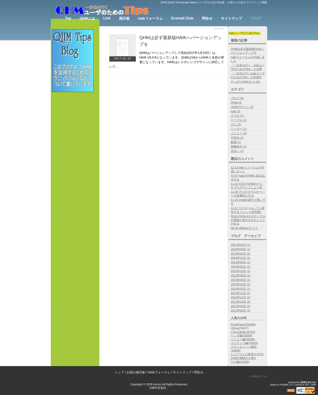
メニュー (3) (239, 133)
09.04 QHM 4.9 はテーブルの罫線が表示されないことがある (248, 220)
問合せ (207, 18)
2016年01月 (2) (240, 253)
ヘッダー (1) (239, 128)
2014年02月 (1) (240, 266)
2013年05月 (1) (240, 280)
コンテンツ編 (244, 343)
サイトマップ (231, 18)
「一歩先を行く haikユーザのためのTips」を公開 (248, 67)
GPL (307, 385)
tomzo (157, 384)
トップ (119, 372)
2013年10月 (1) (240, 271)
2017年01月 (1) (240, 244)
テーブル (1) (239, 120)
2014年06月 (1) (240, 262)
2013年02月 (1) (240, 288)
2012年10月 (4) (240, 301)
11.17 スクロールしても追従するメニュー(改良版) (248, 210)
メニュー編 (243, 339)
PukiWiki (284, 385)
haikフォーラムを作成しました (248, 58)
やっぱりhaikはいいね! (245, 81)
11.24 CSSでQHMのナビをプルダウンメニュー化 (247, 185)
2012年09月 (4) (240, 306)
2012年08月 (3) (240, 310)
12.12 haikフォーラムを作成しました (247, 169)
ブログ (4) (237, 98)
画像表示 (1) (239, 146)
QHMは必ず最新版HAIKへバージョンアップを (247, 50)
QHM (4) (236, 102)
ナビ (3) (236, 124)
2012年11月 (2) (240, 297)
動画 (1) (236, 142)
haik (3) (235, 111)
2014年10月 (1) (240, 257)
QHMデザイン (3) (242, 107)
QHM (303, 382)
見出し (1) (237, 151)
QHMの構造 (243, 358)
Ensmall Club (182, 18)
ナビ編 (240, 361)
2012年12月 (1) (240, 293)
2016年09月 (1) (240, 249)
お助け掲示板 (136, 372)
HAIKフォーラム (159, 372)
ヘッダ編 (241, 335)
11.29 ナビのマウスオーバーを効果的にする (248, 193)
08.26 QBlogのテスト (244, 228)
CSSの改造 (243, 332)
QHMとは (87, 18)
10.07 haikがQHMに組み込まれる (248, 177)
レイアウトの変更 (247, 354)
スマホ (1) (237, 115)
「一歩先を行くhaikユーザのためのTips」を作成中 (248, 75)
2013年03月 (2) (240, 284)
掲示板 (124, 18)
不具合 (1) (237, 137)
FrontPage (243, 324)
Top (68, 18)
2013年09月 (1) (240, 275)
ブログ (255, 18)
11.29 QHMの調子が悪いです (248, 201)
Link (107, 18)
